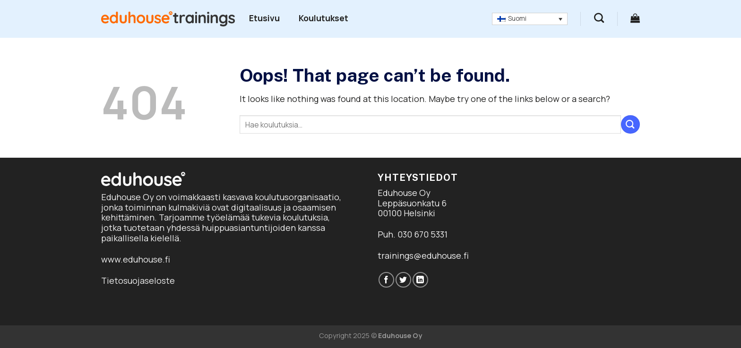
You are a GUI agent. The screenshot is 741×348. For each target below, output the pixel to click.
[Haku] (599, 18)
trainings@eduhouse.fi (423, 255)
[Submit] (630, 124)
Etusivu (264, 18)
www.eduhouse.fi (135, 259)
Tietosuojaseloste (138, 280)
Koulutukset (323, 18)
